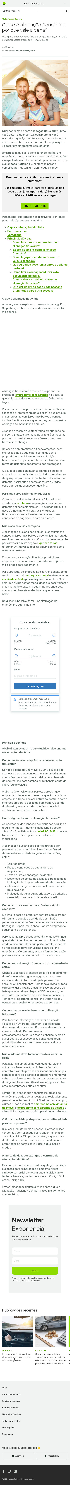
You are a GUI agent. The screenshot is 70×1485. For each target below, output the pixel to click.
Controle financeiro (11, 11)
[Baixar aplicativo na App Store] (18, 1456)
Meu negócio (8, 1428)
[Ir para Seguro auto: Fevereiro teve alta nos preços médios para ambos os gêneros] (17, 1357)
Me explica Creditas (11, 1414)
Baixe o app (7, 1434)
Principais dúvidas (19, 238)
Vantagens (14, 234)
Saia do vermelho (10, 1408)
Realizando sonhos (11, 1401)
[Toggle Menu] (65, 4)
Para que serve (17, 231)
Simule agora (34, 206)
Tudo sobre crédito (11, 1421)
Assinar (35, 1271)
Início (4, 1388)
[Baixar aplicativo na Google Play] (52, 1456)
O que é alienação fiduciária (25, 227)
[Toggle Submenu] (38, 11)
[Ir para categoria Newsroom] (17, 1350)
